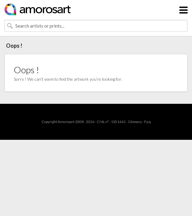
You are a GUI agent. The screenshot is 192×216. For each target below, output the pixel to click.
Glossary (135, 121)
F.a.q (147, 121)
